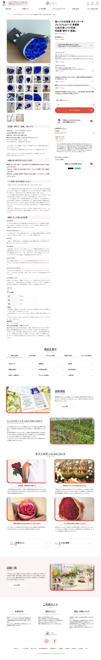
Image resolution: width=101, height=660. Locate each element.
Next (48, 41)
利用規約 (74, 648)
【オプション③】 (61, 65)
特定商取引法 (53, 648)
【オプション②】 (61, 52)
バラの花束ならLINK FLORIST (47, 653)
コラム (86, 648)
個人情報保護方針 (43, 648)
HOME (8, 14)
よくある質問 (25, 648)
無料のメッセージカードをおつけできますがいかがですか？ (73, 85)
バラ (12, 14)
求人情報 (80, 648)
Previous (8, 41)
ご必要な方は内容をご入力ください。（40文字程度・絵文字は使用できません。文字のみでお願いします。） (74, 92)
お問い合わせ (33, 648)
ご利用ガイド (16, 648)
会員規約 (67, 648)
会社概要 (61, 648)
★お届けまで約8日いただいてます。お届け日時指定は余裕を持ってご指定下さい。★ (74, 78)
